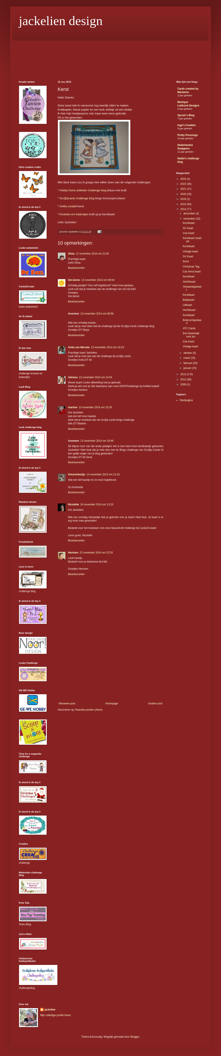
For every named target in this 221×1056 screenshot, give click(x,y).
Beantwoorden (76, 267)
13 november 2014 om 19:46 (96, 440)
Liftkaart (187, 305)
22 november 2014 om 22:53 (96, 552)
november (189, 218)
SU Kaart (188, 228)
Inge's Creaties (186, 125)
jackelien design (61, 21)
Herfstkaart (189, 281)
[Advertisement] (110, 670)
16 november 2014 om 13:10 (96, 504)
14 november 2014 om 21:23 (103, 474)
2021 (183, 188)
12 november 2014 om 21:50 (92, 253)
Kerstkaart (189, 222)
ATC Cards (189, 328)
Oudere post (155, 703)
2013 (183, 374)
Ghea (71, 253)
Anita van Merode (79, 347)
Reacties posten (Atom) (88, 709)
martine (72, 407)
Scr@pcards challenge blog (77, 198)
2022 (183, 183)
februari (188, 363)
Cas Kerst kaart (192, 271)
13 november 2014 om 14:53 (95, 377)
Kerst (186, 261)
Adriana (73, 377)
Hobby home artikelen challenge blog (83, 190)
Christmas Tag (191, 266)
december (189, 213)
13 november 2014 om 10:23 (107, 347)
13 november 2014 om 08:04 (97, 279)
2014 (183, 209)
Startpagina (186, 400)
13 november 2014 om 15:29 (95, 407)
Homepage (111, 703)
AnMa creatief (68, 206)
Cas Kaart (188, 233)
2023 (183, 178)
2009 (183, 384)
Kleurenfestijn (76, 474)
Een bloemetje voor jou (191, 335)
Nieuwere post (67, 703)
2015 (183, 204)
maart (187, 357)
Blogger (134, 1036)
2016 (183, 199)
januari (187, 368)
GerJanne (74, 279)
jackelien (49, 1009)
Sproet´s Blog (185, 115)
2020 (183, 194)
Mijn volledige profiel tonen (55, 1015)
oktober (188, 352)
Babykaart (188, 299)
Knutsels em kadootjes (74, 214)
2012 (183, 379)
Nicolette (73, 504)
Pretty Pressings (187, 135)
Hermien (73, 552)
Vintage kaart (190, 251)
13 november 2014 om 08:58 (96, 313)
